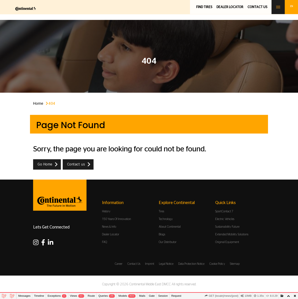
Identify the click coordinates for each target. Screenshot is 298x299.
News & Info (109, 226)
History (106, 211)
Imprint (149, 264)
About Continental (170, 226)
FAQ (104, 242)
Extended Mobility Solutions (231, 234)
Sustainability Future (227, 226)
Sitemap (235, 264)
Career (119, 264)
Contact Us (133, 264)
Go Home (44, 164)
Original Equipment (227, 242)
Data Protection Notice (191, 264)
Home (38, 104)
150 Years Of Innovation (116, 219)
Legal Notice (166, 264)
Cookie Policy (217, 264)
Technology (166, 219)
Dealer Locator (229, 7)
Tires (161, 211)
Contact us (257, 7)
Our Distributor (168, 242)
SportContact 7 (224, 211)
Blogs (162, 234)
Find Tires (204, 7)
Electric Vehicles (224, 219)
